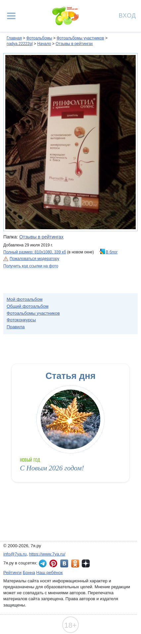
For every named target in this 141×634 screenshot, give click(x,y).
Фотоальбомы (39, 38)
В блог (112, 252)
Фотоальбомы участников (80, 38)
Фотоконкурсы (21, 319)
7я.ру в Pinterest (53, 563)
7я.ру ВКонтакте (64, 563)
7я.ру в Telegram (43, 563)
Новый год (30, 460)
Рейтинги (12, 572)
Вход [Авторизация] (127, 15)
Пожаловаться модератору (34, 258)
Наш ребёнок (49, 572)
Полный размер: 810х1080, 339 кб (34, 252)
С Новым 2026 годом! (52, 468)
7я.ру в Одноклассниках (75, 563)
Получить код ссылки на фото (30, 266)
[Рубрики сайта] (11, 16)
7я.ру (86, 563)
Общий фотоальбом (27, 306)
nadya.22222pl (20, 43)
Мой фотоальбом (25, 299)
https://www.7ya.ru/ (47, 554)
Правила (16, 326)
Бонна (29, 572)
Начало (44, 43)
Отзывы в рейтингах (74, 43)
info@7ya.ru (14, 554)
